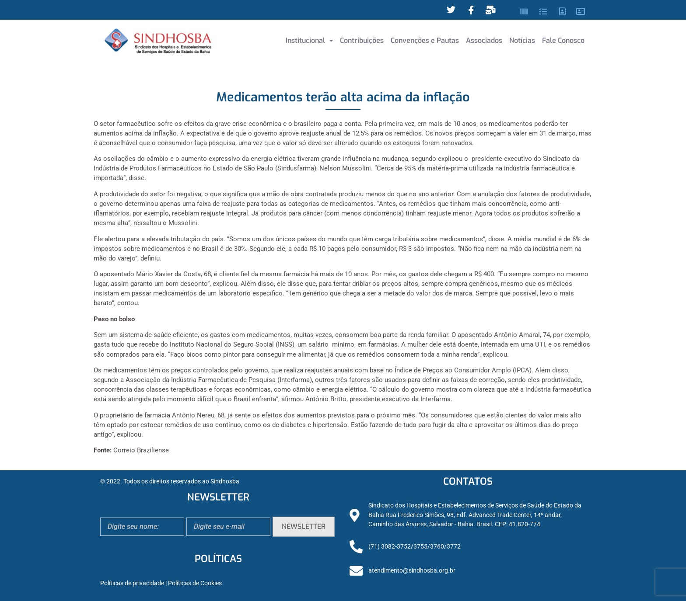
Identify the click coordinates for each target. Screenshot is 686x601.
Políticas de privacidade (132, 583)
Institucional (309, 40)
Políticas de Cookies (195, 583)
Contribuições (362, 40)
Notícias (522, 40)
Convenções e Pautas (425, 40)
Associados (484, 40)
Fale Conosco (563, 40)
